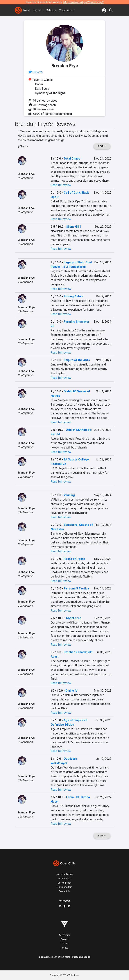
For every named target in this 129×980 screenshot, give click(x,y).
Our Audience (64, 882)
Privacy (64, 947)
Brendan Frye (26, 174)
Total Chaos (72, 158)
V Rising (69, 495)
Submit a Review (64, 874)
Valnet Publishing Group (77, 957)
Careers (64, 939)
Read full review (61, 185)
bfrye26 (38, 72)
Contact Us (64, 891)
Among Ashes (73, 296)
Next (101, 146)
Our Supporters (64, 887)
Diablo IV (71, 690)
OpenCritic (45, 957)
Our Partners (64, 878)
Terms (64, 943)
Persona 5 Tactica (76, 588)
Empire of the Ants (77, 360)
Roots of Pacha (74, 559)
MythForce (73, 618)
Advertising (64, 935)
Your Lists (66, 10)
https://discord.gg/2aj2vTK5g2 (83, 2)
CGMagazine (25, 178)
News (27, 10)
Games (37, 10)
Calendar (52, 10)
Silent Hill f (73, 226)
